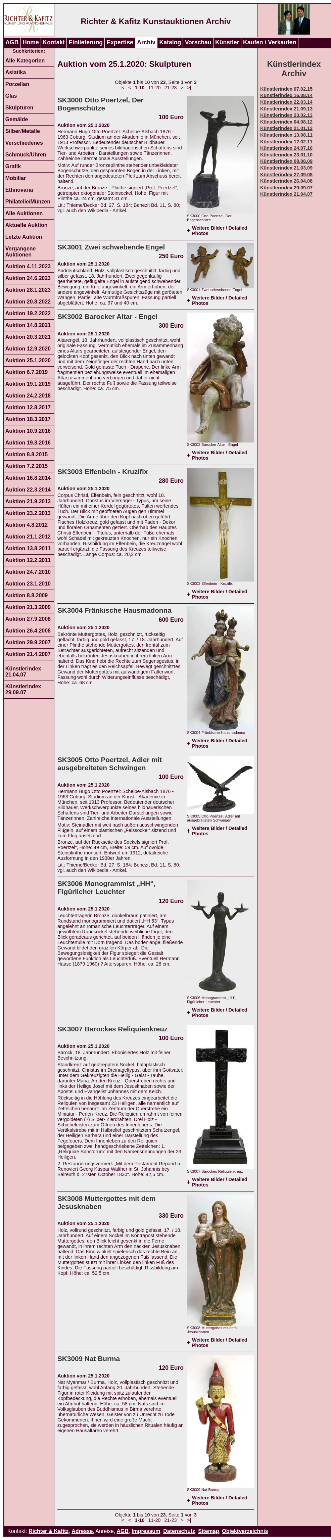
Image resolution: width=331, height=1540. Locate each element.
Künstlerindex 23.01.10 (286, 154)
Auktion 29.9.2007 (28, 642)
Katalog (170, 42)
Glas (11, 96)
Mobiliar (15, 178)
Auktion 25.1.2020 (28, 360)
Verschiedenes (24, 143)
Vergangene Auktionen (20, 252)
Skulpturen (19, 107)
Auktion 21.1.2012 (28, 537)
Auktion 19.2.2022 (28, 313)
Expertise (120, 42)
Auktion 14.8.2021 (28, 325)
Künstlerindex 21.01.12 (286, 128)
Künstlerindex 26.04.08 (286, 181)
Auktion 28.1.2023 (28, 290)
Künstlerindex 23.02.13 (286, 115)
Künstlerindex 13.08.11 (286, 135)
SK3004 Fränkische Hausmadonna (114, 610)
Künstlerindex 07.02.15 (286, 89)
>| (189, 87)
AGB (11, 42)
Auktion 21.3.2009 (28, 607)
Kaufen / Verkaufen (269, 42)
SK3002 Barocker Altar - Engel (107, 316)
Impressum (146, 1531)
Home (30, 42)
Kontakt (54, 42)
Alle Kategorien (25, 60)
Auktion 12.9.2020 (28, 349)
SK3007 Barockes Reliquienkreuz (112, 1029)
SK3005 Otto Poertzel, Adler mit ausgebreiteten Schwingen (109, 764)
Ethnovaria (19, 190)
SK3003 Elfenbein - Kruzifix (102, 471)
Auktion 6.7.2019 (26, 372)
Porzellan (17, 84)
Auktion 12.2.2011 (28, 560)
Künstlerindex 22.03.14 (286, 102)
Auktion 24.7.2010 (28, 572)
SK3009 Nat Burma (88, 1358)
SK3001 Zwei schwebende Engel (111, 247)
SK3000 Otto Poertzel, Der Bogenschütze (100, 104)
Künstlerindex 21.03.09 (286, 168)
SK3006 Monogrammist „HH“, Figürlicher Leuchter (106, 887)
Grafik (13, 166)
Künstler (227, 42)
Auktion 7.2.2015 (26, 466)
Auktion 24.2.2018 (28, 396)
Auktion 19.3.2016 (28, 443)
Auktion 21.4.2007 (28, 654)
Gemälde (16, 119)
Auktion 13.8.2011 (28, 548)
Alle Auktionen (24, 213)
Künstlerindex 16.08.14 (286, 95)
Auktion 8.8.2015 (26, 454)
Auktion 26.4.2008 (28, 631)
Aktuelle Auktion (26, 225)
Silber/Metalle (22, 131)
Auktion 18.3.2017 (28, 419)
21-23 (170, 87)
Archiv (146, 42)
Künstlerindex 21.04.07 (23, 672)
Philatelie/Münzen (27, 201)
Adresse (82, 1531)
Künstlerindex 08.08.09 (286, 161)
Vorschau (198, 42)
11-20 (154, 87)
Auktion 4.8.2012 (26, 525)
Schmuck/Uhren (25, 154)
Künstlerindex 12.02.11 (286, 141)
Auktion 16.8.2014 (28, 478)
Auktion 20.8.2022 (28, 302)
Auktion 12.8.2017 (28, 407)
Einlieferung (85, 42)
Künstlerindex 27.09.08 (286, 174)
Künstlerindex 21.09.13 (286, 108)
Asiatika (15, 72)
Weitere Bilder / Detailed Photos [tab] (219, 230)
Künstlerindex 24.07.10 (286, 148)
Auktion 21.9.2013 (28, 501)
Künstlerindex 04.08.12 (286, 122)
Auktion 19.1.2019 (28, 384)
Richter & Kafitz (48, 1531)
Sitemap (208, 1531)
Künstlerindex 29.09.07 (23, 689)
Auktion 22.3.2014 (28, 490)
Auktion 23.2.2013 (28, 513)
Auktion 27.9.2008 (28, 619)
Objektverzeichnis (245, 1531)
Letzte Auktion (23, 237)
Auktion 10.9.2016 (28, 431)
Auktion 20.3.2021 (28, 337)
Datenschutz (179, 1531)
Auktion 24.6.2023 (28, 278)
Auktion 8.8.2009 (26, 595)
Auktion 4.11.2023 (28, 266)
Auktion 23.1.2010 (28, 584)
